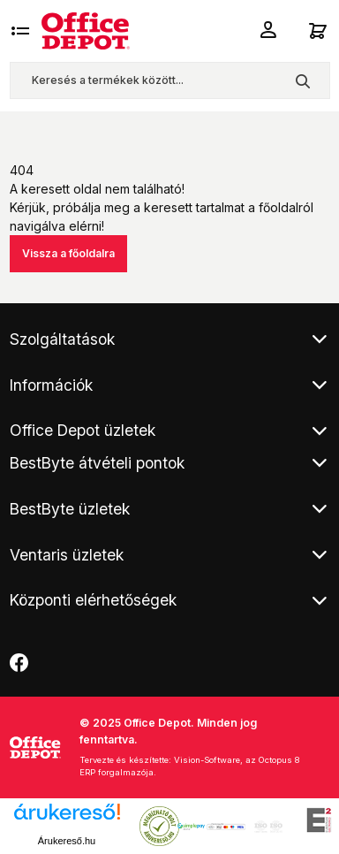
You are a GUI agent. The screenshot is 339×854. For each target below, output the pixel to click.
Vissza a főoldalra (68, 253)
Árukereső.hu (66, 840)
